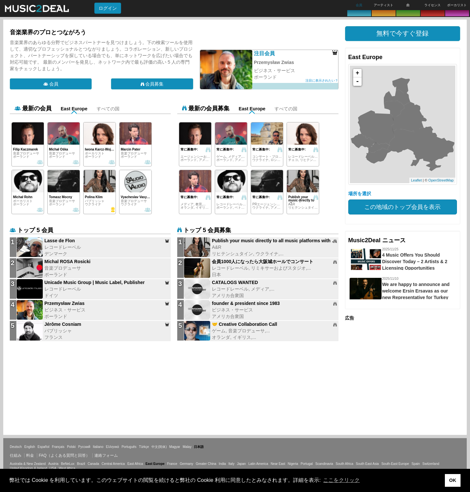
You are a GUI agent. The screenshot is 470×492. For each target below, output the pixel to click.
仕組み (16, 455)
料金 (30, 455)
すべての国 (108, 108)
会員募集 (152, 84)
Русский (84, 447)
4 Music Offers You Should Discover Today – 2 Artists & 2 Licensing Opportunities (414, 261)
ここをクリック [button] (341, 480)
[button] (402, 33)
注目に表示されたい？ (322, 80)
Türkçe (144, 447)
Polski (71, 447)
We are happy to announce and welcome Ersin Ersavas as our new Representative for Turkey (416, 291)
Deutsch (16, 447)
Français (58, 447)
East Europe (74, 108)
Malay (187, 447)
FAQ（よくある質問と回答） (64, 455)
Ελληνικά (112, 447)
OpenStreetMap (441, 180)
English (29, 447)
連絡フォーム (106, 455)
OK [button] (452, 480)
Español (43, 447)
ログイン (108, 8)
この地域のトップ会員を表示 (402, 207)
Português (128, 447)
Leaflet (416, 180)
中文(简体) (159, 447)
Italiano (98, 447)
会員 (50, 84)
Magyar (174, 447)
